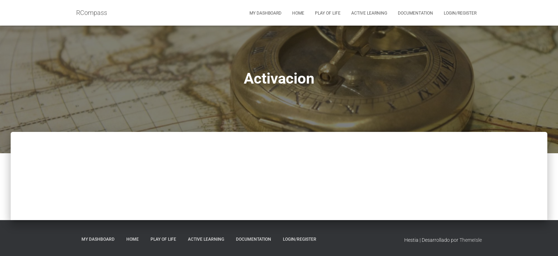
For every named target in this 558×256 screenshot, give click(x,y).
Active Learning (369, 13)
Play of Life (328, 13)
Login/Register (460, 13)
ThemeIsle (470, 240)
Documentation (415, 13)
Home (298, 13)
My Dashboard (265, 13)
